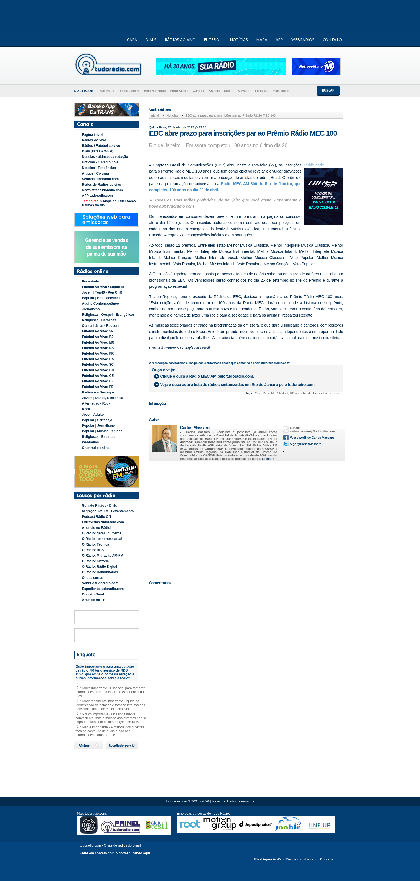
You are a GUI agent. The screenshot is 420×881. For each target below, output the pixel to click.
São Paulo (107, 90)
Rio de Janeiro (129, 90)
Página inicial (92, 135)
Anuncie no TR (94, 600)
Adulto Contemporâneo (100, 304)
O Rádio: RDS (93, 550)
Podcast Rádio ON (96, 517)
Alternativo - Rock (96, 403)
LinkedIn (268, 458)
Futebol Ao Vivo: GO (98, 370)
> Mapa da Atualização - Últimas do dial (110, 203)
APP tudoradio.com (97, 196)
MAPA (261, 39)
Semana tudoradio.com (100, 179)
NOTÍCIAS (239, 39)
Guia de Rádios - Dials (99, 506)
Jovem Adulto (93, 414)
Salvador (244, 90)
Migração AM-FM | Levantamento (108, 511)
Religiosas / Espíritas (99, 437)
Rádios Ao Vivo (94, 140)
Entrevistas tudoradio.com (103, 522)
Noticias (172, 115)
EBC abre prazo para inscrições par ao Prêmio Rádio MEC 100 (230, 115)
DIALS (150, 39)
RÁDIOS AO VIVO (180, 39)
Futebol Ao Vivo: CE (98, 376)
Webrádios (90, 442)
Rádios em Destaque (98, 392)
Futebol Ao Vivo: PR (98, 353)
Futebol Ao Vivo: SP (98, 331)
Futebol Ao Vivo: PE (98, 387)
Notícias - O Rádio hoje (100, 162)
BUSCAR (328, 90)
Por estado (90, 281)
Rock (86, 409)
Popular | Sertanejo (97, 420)
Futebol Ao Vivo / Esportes (103, 287)
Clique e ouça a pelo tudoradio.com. (207, 376)
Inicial (155, 115)
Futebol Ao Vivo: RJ (97, 337)
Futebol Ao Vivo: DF (98, 381)
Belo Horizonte (155, 90)
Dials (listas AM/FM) (97, 151)
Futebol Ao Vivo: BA (98, 359)
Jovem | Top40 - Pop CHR (102, 292)
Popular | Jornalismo (98, 426)
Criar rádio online (96, 448)
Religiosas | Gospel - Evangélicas (108, 315)
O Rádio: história (95, 561)
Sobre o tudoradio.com (100, 583)
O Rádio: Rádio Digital (99, 567)
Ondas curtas (92, 578)
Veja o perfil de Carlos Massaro (312, 437)
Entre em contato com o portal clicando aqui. (115, 853)
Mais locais (281, 90)
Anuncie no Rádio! (96, 528)
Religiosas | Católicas (99, 320)
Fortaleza (261, 90)
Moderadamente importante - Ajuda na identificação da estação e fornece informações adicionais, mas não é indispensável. (110, 705)
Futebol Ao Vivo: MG (98, 342)
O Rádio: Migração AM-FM (102, 555)
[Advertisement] (246, 519)
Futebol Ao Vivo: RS (98, 348)
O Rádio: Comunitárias (100, 572)
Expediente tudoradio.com (103, 589)
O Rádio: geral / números (102, 533)
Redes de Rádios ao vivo (101, 184)
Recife (228, 90)
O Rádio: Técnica (95, 544)
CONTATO (332, 39)
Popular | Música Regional (102, 431)
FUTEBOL (213, 39)
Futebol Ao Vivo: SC (98, 365)
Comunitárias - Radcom (100, 326)
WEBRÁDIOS (302, 39)
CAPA (132, 39)
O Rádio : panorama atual (102, 539)
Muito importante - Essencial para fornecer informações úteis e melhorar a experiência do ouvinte (110, 692)
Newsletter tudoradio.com (102, 190)
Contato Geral (93, 594)
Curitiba (198, 90)
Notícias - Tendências (99, 168)
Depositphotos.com (301, 859)
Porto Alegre (179, 90)
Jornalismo (91, 309)
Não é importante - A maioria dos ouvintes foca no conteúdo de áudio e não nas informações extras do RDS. (110, 731)
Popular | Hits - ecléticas (101, 298)
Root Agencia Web (269, 859)
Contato (326, 859)
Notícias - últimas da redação (105, 157)
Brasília (214, 90)
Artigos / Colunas (96, 173)
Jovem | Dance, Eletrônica (102, 398)
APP (279, 39)
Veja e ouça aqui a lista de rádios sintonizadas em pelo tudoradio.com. (238, 384)
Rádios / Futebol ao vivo (101, 146)
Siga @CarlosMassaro (306, 444)
